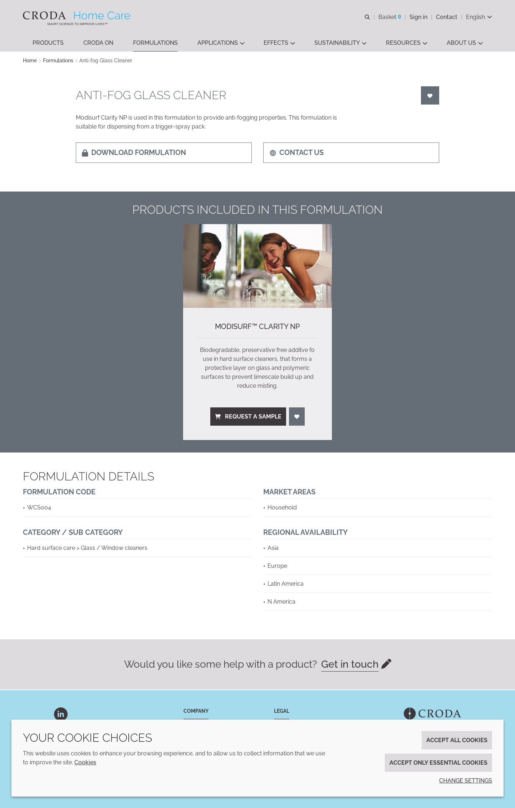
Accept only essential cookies (438, 762)
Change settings (465, 780)
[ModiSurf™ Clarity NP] (257, 267)
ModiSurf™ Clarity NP (257, 327)
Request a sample (248, 417)
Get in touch (350, 665)
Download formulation (134, 153)
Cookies (85, 762)
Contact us (296, 153)
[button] (48, 43)
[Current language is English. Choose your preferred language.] (479, 17)
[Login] (430, 96)
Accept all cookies (456, 740)
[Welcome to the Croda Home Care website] (77, 15)
